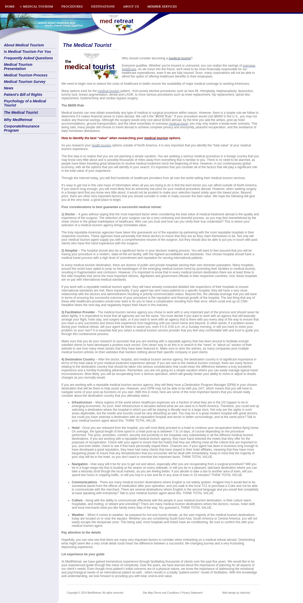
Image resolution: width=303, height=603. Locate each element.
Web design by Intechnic (236, 592)
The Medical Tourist (21, 112)
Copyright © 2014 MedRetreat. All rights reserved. (95, 592)
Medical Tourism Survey (25, 82)
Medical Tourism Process (25, 75)
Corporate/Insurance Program (21, 128)
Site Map (148, 592)
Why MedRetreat (18, 120)
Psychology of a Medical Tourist (25, 103)
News (8, 88)
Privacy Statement (191, 592)
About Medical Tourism (24, 45)
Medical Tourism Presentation (18, 66)
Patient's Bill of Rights (23, 95)
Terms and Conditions (166, 592)
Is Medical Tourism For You (27, 51)
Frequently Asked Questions (28, 58)
